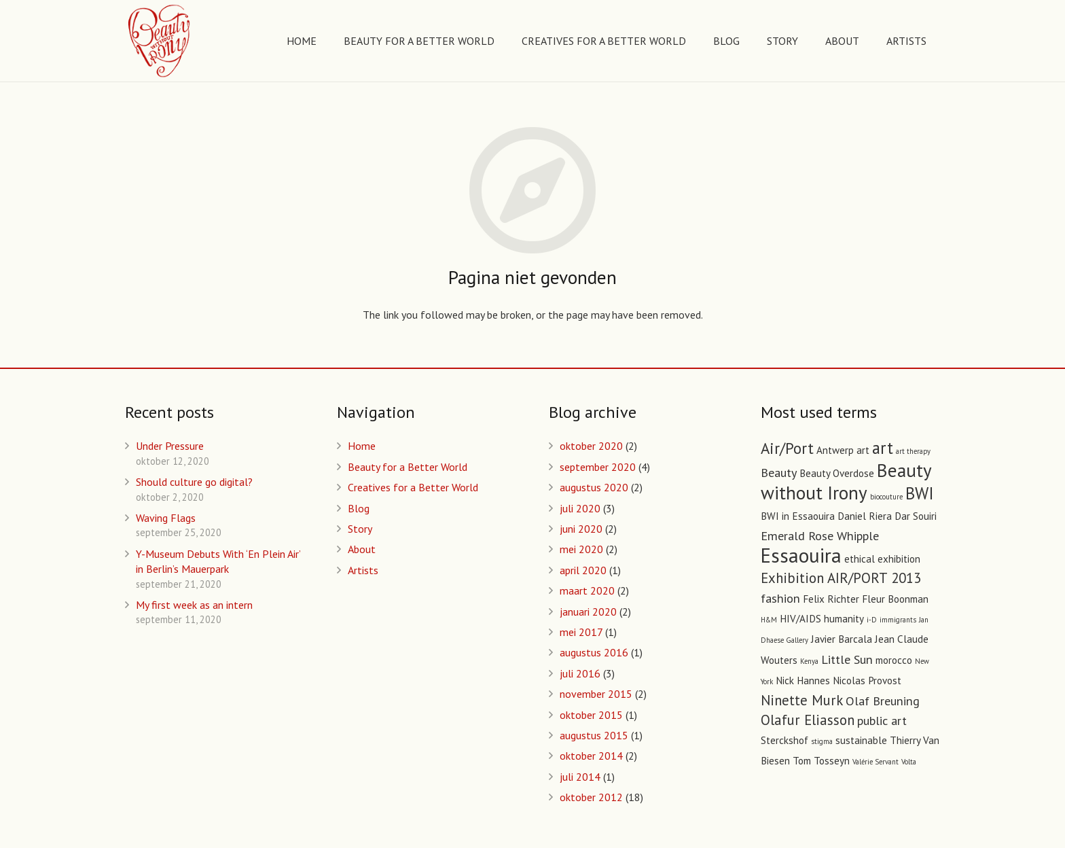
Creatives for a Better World (413, 487)
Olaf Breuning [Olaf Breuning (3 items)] (883, 700)
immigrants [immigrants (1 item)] (898, 619)
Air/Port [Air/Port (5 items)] (787, 448)
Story (360, 528)
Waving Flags (166, 518)
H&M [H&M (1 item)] (769, 619)
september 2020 (598, 467)
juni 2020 (581, 528)
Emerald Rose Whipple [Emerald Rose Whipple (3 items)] (820, 535)
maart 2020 (587, 590)
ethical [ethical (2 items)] (859, 558)
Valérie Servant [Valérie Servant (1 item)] (875, 761)
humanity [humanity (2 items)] (844, 618)
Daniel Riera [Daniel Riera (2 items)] (864, 516)
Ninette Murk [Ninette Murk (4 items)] (802, 700)
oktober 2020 (591, 446)
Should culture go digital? (194, 482)
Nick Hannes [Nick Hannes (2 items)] (803, 680)
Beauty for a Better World (407, 467)
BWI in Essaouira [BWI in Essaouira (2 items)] (798, 516)
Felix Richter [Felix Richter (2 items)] (831, 599)
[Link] (160, 40)
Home (362, 446)
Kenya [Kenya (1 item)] (809, 661)
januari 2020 (588, 611)
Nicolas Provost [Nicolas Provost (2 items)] (867, 680)
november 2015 (596, 694)
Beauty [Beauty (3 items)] (779, 472)
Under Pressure (170, 446)
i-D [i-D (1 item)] (872, 619)
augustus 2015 (594, 735)
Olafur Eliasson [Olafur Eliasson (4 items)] (807, 720)
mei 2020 (581, 549)
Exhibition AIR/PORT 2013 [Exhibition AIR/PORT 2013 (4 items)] (841, 578)
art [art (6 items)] (882, 448)
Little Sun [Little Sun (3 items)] (847, 659)
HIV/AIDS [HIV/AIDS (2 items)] (800, 618)
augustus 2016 (594, 652)
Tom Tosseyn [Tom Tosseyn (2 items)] (821, 760)
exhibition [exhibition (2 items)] (899, 558)
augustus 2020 (594, 487)
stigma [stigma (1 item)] (822, 741)
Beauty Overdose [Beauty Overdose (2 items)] (836, 473)
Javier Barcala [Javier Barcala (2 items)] (841, 639)
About (362, 549)
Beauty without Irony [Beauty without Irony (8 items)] (846, 481)
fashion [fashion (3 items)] (780, 598)
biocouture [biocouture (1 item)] (886, 496)
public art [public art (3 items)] (882, 720)
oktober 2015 (591, 715)
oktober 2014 (591, 755)
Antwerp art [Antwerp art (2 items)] (842, 450)
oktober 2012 (591, 797)
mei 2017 (581, 632)
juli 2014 (580, 776)
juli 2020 (580, 508)
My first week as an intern (194, 605)
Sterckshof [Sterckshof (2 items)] (784, 740)
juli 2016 (580, 673)
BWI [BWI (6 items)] (919, 493)
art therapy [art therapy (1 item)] (913, 451)
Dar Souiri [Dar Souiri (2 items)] (916, 516)
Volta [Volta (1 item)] (908, 761)
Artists (363, 570)
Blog (358, 508)
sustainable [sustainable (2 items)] (861, 740)
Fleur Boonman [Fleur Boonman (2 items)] (895, 599)
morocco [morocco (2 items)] (894, 660)
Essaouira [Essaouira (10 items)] (801, 555)
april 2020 (583, 570)
